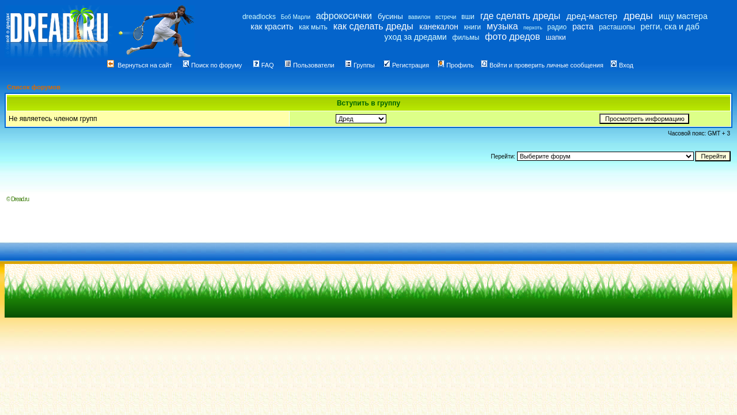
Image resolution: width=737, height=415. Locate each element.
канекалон (438, 26)
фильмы (466, 37)
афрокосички (344, 16)
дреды (638, 15)
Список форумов (33, 87)
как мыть (313, 27)
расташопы (617, 27)
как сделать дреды (373, 26)
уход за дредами (416, 37)
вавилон (419, 17)
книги (472, 27)
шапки (556, 37)
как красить (271, 26)
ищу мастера (683, 16)
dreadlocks (259, 17)
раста (583, 26)
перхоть (532, 28)
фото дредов (512, 37)
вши (467, 17)
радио (557, 27)
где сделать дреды (520, 16)
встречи (445, 17)
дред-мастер (592, 16)
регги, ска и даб (670, 26)
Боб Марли (295, 17)
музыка (502, 26)
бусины (390, 16)
